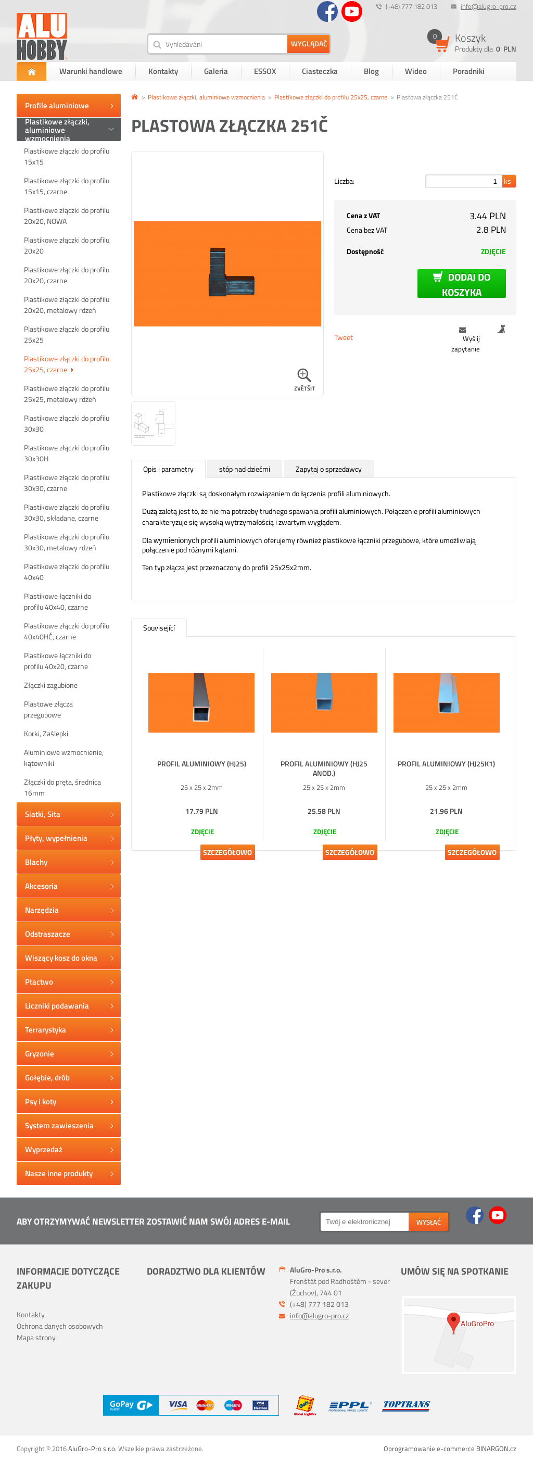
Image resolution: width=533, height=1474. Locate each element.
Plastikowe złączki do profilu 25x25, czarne (66, 364)
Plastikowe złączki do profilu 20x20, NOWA (66, 215)
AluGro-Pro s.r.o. (92, 1448)
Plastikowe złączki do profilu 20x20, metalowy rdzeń (66, 305)
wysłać (428, 1222)
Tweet (343, 337)
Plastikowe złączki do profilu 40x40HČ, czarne (66, 631)
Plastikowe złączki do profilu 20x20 (66, 245)
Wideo (416, 71)
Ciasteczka (320, 71)
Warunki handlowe (90, 71)
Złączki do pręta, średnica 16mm (62, 787)
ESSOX (265, 71)
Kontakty (163, 71)
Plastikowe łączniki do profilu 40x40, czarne (57, 601)
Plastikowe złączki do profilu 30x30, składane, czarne (66, 512)
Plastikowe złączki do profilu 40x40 (66, 572)
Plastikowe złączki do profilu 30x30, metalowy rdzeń (66, 542)
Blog (371, 71)
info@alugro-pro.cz (488, 6)
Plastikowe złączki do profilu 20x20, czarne (66, 275)
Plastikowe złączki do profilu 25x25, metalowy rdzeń (66, 394)
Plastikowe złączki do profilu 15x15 (66, 156)
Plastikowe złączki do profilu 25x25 (66, 334)
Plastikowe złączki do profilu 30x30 (66, 423)
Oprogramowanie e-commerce (429, 1448)
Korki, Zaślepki (46, 733)
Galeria (216, 71)
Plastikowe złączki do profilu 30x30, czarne (66, 483)
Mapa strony (36, 1337)
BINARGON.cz (496, 1448)
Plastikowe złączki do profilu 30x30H (66, 453)
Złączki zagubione (51, 684)
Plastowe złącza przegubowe (48, 709)
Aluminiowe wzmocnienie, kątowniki (64, 758)
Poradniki (469, 71)
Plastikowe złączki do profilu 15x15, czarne (66, 186)
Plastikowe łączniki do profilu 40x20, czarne (57, 661)
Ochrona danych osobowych (60, 1325)
